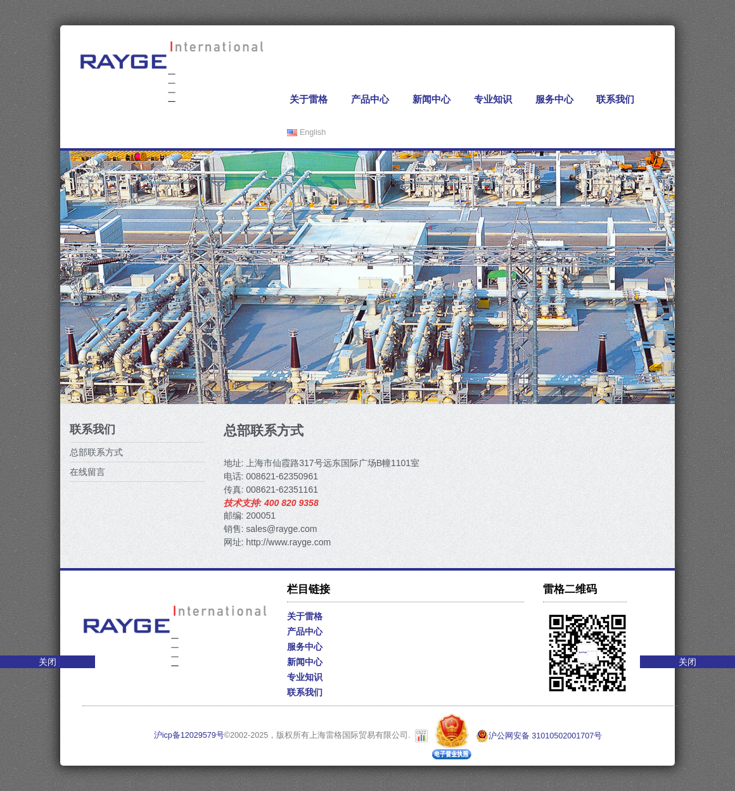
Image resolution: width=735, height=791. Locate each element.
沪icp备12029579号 (189, 735)
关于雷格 (309, 99)
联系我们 (615, 99)
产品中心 (370, 99)
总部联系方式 (96, 452)
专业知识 (493, 99)
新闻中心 (431, 99)
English (306, 132)
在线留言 (87, 472)
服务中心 (554, 99)
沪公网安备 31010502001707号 (539, 735)
